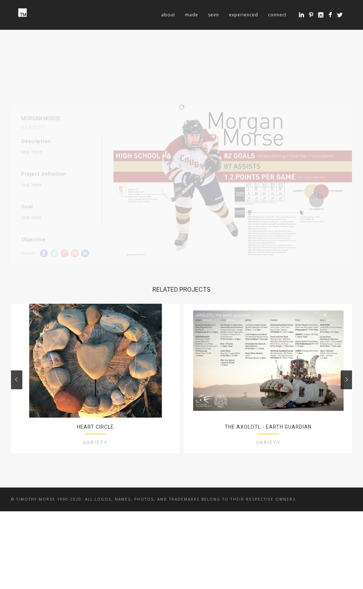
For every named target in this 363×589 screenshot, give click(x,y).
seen (213, 15)
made (191, 15)
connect (277, 15)
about (168, 15)
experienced (243, 15)
